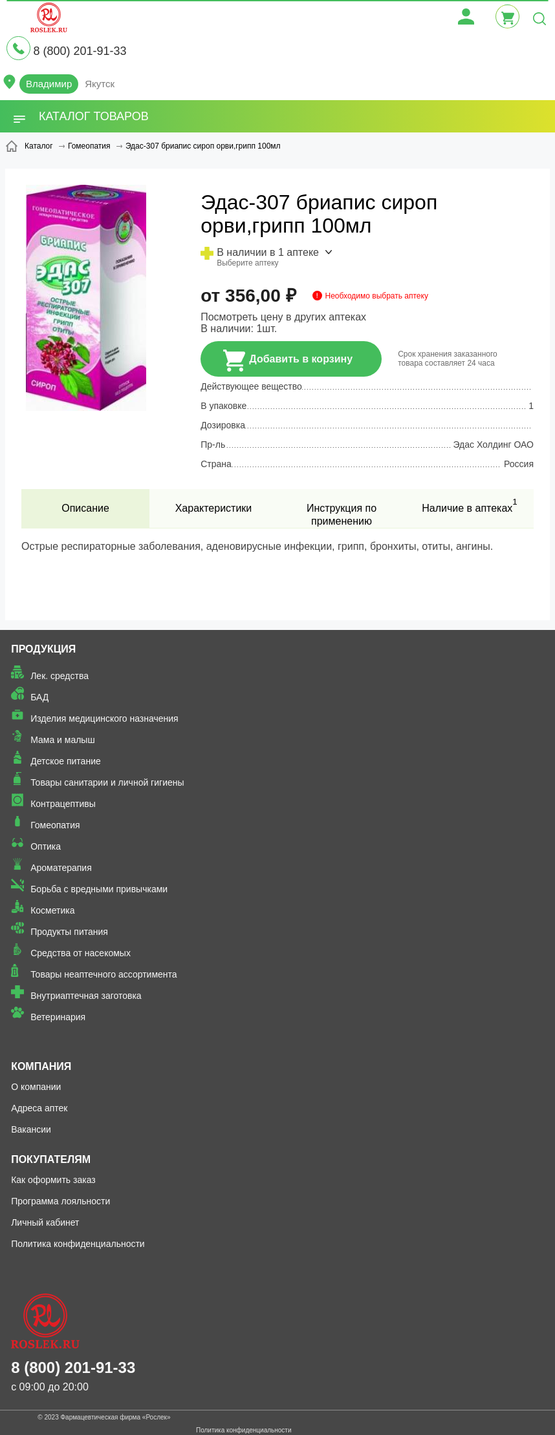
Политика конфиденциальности (78, 1244)
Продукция (43, 649)
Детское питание (65, 761)
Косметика (52, 910)
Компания (41, 1066)
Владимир (49, 83)
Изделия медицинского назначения (104, 718)
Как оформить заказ (53, 1180)
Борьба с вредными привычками (99, 889)
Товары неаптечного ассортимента (103, 974)
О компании (36, 1087)
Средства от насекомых (80, 953)
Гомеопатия (55, 825)
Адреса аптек (39, 1108)
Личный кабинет (45, 1222)
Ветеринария (57, 1017)
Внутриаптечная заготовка (86, 995)
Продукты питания (69, 932)
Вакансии (31, 1129)
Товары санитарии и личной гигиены (107, 782)
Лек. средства (59, 676)
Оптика (45, 846)
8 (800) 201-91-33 (79, 51)
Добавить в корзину (288, 361)
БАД (39, 697)
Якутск (99, 83)
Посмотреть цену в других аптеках (283, 316)
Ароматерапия (61, 868)
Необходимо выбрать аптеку (376, 295)
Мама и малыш (62, 740)
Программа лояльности (60, 1201)
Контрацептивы (63, 804)
